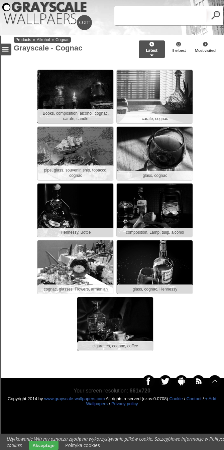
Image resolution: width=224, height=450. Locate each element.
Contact (194, 398)
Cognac (62, 39)
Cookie (176, 398)
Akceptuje (43, 445)
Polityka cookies (82, 445)
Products (23, 39)
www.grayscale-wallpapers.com (74, 398)
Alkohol (43, 39)
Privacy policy (124, 403)
